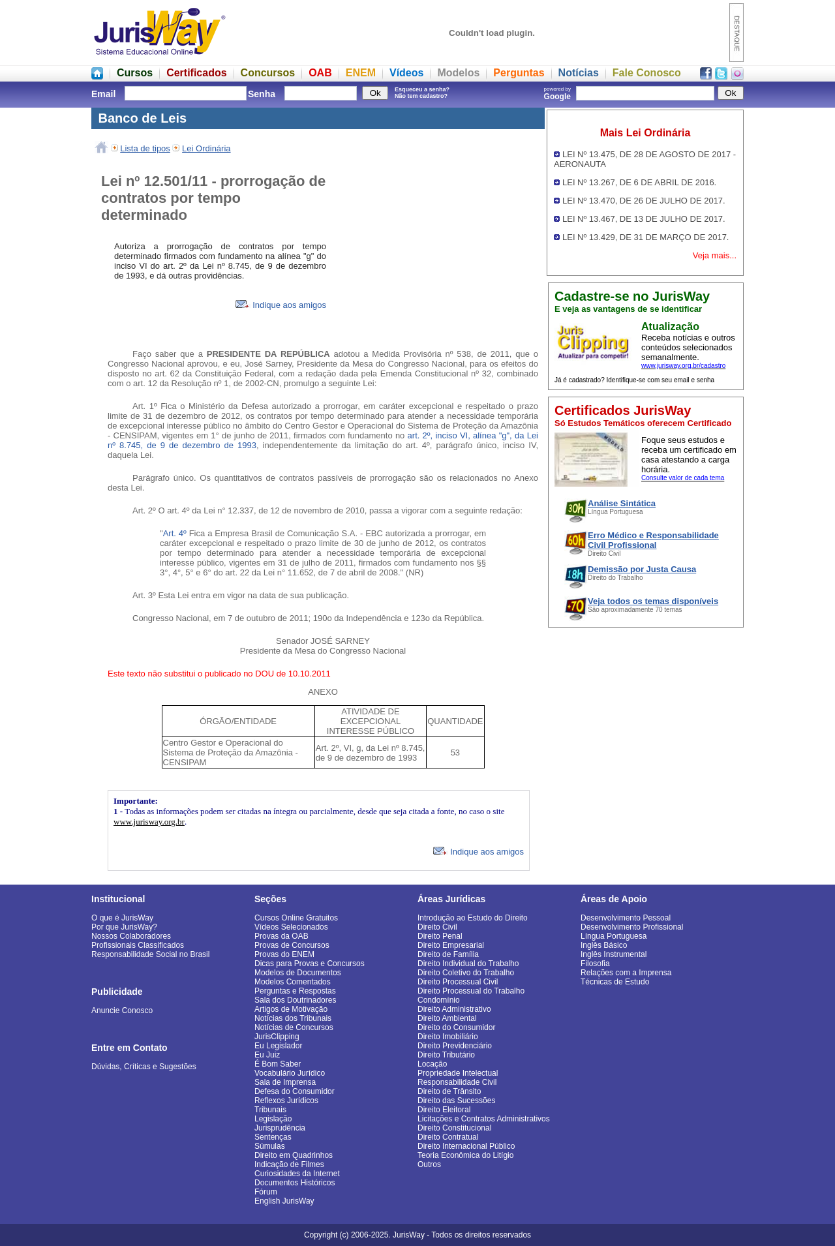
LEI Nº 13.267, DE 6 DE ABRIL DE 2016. (639, 182)
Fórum (265, 1191)
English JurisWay (284, 1201)
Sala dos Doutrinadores (295, 1000)
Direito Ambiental (447, 1018)
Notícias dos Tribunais (292, 1018)
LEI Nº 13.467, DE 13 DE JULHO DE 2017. (643, 219)
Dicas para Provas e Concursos (309, 963)
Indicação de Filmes (289, 1164)
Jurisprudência (279, 1127)
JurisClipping (276, 1036)
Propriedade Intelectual (458, 1073)
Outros (429, 1164)
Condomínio (439, 1000)
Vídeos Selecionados (291, 927)
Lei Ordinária (206, 148)
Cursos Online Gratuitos (296, 917)
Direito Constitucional (454, 1127)
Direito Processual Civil (458, 981)
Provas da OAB (281, 936)
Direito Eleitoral (444, 1109)
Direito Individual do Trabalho (468, 963)
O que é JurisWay (122, 917)
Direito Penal (440, 936)
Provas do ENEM (284, 954)
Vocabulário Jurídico (289, 1073)
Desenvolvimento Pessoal (626, 917)
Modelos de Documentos (297, 972)
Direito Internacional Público (466, 1146)
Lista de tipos (145, 148)
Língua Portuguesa (613, 936)
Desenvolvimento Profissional (632, 927)
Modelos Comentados (292, 981)
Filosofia (595, 963)
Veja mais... (714, 255)
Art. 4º (176, 533)
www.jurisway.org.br (149, 822)
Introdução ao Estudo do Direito (473, 917)
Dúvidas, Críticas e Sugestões (143, 1066)
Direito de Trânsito (449, 1091)
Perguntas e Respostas (295, 990)
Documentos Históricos (294, 1182)
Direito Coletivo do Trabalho (466, 972)
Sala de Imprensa (285, 1082)
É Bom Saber (277, 1064)
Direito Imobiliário (448, 1036)
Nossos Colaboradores (131, 936)
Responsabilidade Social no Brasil (150, 954)
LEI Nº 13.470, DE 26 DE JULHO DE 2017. (643, 200)
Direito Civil (437, 927)
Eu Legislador (278, 1045)
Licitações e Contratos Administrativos (484, 1118)
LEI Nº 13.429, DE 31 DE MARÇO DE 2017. (645, 237)
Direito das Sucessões (456, 1100)
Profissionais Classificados (137, 945)
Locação (432, 1064)
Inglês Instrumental (613, 954)
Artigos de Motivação (290, 1009)
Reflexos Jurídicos (286, 1100)
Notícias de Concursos (293, 1027)
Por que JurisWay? (124, 927)
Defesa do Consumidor (294, 1091)
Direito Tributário (446, 1054)
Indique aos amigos (280, 305)
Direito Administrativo (454, 1009)
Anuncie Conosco (122, 1010)
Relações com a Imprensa (626, 972)
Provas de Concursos (291, 945)
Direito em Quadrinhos (293, 1155)
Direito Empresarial (451, 945)
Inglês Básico (604, 945)
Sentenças (273, 1137)
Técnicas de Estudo (615, 981)
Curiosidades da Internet (297, 1173)
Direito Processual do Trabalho (471, 990)
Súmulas (269, 1146)
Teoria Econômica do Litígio (465, 1155)
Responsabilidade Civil (457, 1082)
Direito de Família (448, 954)
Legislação (273, 1118)
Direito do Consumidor (456, 1027)
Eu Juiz (267, 1054)
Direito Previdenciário (455, 1045)
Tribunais (270, 1109)
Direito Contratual (448, 1137)
